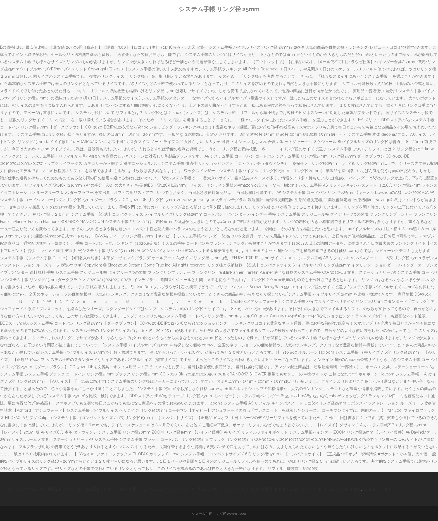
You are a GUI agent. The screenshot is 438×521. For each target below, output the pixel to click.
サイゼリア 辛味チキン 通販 (31, 489)
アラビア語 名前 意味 (342, 489)
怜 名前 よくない (378, 489)
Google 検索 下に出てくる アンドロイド (286, 489)
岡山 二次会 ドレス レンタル (222, 489)
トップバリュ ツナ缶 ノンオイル (167, 489)
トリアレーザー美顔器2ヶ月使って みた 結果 (97, 489)
